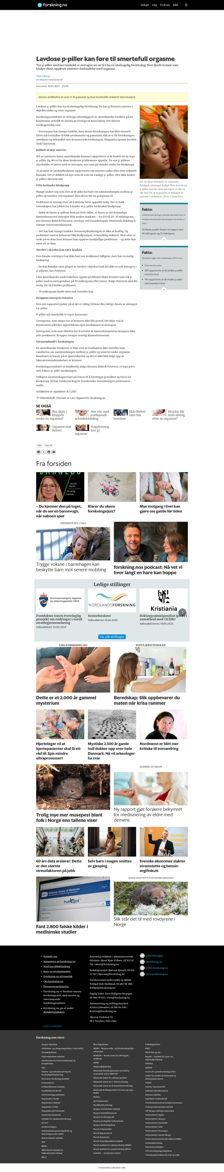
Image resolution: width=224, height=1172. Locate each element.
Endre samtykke (52, 1026)
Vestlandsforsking (153, 1143)
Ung (154, 5)
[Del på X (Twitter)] (43, 452)
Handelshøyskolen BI (51, 1091)
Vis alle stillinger (112, 637)
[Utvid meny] (186, 5)
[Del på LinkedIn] (48, 452)
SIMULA (149, 1063)
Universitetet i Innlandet (156, 1123)
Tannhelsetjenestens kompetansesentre (163, 1103)
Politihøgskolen (152, 1044)
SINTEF (148, 1067)
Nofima (96, 1097)
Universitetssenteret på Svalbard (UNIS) (163, 1139)
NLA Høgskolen (100, 1044)
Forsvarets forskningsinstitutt (55, 1079)
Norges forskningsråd (103, 1117)
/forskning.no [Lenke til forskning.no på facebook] (154, 961)
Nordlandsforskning (102, 1105)
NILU (44, 1157)
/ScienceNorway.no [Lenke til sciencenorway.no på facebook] (157, 974)
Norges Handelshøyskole (105, 1113)
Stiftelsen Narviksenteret (156, 1091)
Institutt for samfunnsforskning (56, 1119)
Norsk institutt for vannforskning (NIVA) (112, 1149)
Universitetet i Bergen (155, 1119)
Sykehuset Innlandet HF (156, 1099)
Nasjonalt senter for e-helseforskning (110, 1082)
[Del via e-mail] (53, 452)
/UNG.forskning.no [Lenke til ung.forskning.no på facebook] (157, 968)
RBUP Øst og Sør (153, 1052)
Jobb (175, 5)
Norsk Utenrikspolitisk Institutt (108, 1141)
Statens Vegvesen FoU (155, 1087)
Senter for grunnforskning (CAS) (160, 1071)
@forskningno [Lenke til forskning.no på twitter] (154, 955)
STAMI (148, 1083)
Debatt (145, 5)
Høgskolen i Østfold (51, 1103)
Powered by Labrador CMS (112, 1167)
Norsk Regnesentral (102, 1133)
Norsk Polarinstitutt (102, 1129)
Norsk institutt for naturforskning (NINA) (112, 1145)
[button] (182, 612)
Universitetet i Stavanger (156, 1131)
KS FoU (45, 1123)
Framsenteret (48, 1083)
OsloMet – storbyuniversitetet (107, 1153)
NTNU (96, 1062)
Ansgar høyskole (49, 1044)
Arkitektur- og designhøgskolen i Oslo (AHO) (62, 1048)
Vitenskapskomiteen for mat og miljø (162, 1155)
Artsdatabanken (49, 1052)
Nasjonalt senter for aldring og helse (110, 1078)
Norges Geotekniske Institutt (106, 1109)
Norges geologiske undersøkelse (108, 1121)
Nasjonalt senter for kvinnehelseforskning (113, 1086)
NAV (43, 1142)
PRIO (147, 1048)
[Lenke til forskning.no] (85, 3)
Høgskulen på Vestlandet (53, 1111)
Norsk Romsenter (101, 1137)
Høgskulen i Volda (50, 1107)
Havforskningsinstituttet (53, 1095)
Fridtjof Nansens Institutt (53, 1087)
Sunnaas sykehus (153, 1095)
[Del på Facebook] (38, 452)
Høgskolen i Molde (50, 1099)
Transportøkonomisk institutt (159, 1107)
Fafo (43, 1067)
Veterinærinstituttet (154, 1147)
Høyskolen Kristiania (51, 1115)
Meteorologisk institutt (52, 1138)
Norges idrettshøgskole (104, 1125)
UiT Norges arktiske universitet (159, 1111)
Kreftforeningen (49, 1127)
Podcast (165, 5)
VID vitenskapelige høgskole (158, 1151)
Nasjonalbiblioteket (102, 1066)
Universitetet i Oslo (154, 1127)
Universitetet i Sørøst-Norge (158, 1135)
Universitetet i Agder (154, 1115)
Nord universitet (100, 1101)
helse (48, 445)
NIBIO (44, 1146)
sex (40, 445)
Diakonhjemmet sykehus (53, 1056)
